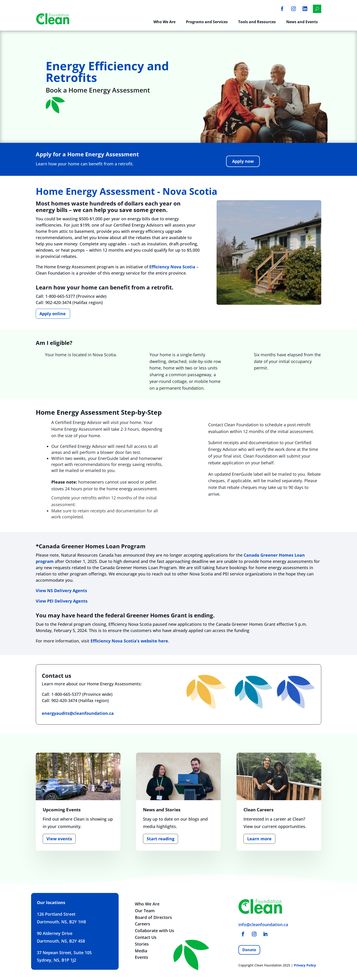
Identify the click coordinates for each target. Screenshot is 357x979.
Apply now (243, 161)
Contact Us (145, 937)
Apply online (52, 313)
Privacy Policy (305, 965)
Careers (142, 924)
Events (141, 957)
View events (59, 838)
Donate (249, 949)
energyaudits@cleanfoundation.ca (78, 713)
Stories (142, 944)
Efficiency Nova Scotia (172, 267)
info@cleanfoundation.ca (263, 924)
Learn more (259, 838)
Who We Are (147, 904)
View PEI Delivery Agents (62, 601)
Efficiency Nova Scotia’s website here (129, 641)
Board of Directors (153, 917)
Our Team (145, 910)
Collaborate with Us (154, 930)
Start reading (160, 838)
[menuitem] (282, 9)
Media (141, 950)
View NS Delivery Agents (61, 590)
